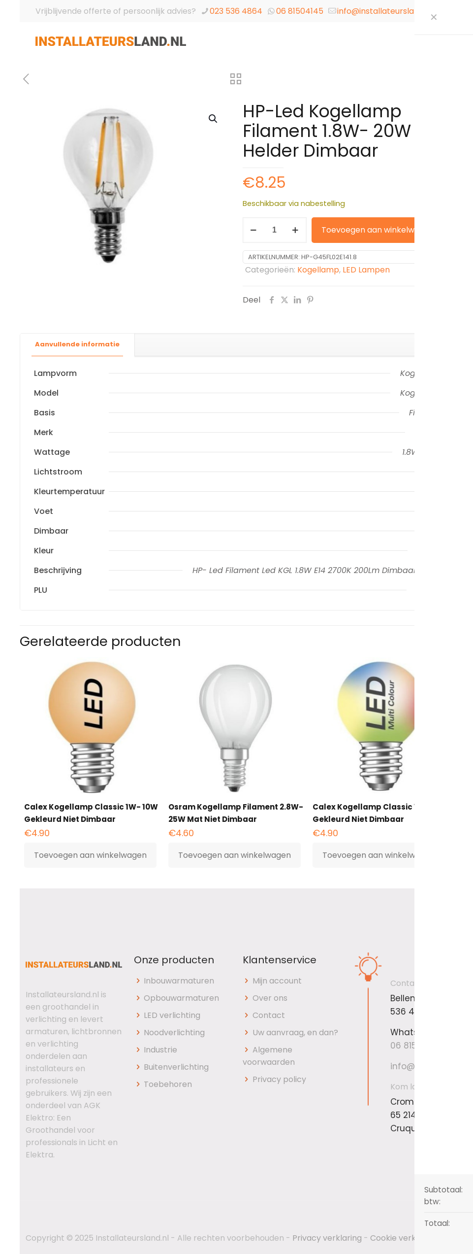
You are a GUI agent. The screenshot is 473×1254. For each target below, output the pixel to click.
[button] (213, 119)
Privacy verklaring (327, 1238)
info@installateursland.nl (384, 11)
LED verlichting (172, 1015)
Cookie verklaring (404, 1238)
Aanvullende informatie (77, 344)
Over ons (269, 998)
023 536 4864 (236, 11)
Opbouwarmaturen (181, 998)
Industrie (160, 1049)
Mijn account (277, 980)
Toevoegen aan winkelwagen (377, 230)
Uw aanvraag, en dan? (295, 1032)
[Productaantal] (275, 230)
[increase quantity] (295, 230)
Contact (268, 1015)
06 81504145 (299, 11)
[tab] (77, 345)
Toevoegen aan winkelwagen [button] (90, 855)
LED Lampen (366, 269)
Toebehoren (168, 1084)
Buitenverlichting (176, 1067)
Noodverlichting (174, 1032)
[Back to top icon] (437, 1221)
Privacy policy (279, 1079)
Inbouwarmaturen (179, 980)
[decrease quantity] (253, 230)
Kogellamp (318, 269)
